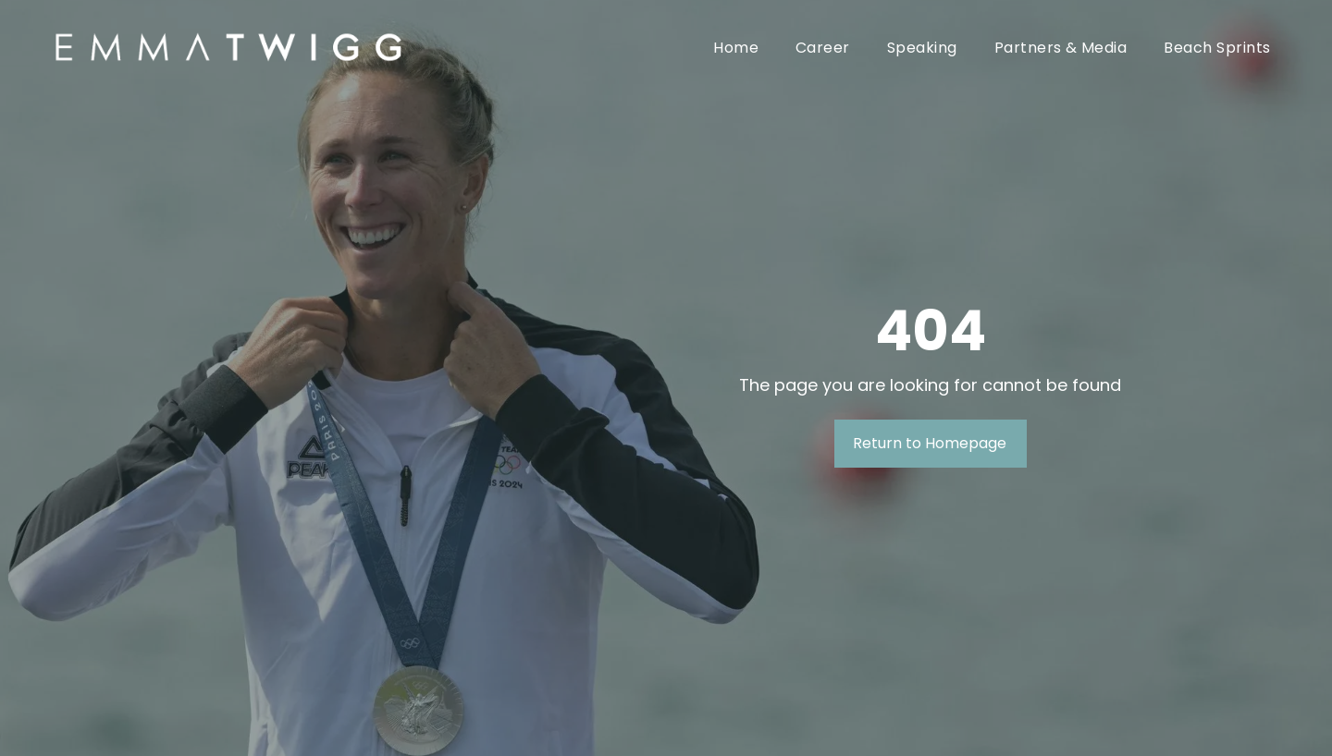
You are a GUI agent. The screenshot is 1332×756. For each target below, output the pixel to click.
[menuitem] (736, 47)
